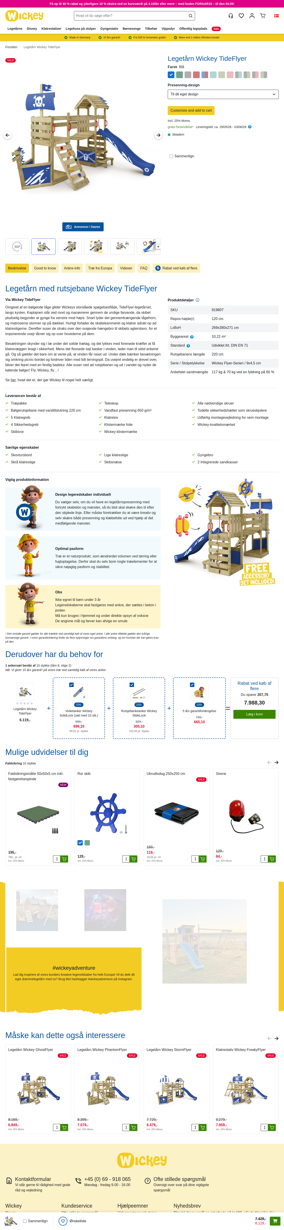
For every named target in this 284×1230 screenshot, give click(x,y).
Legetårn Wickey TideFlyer (42, 47)
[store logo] (24, 16)
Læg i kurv (254, 714)
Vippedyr (168, 28)
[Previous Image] (8, 135)
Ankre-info (72, 268)
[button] (275, 15)
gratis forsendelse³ (180, 127)
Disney (32, 28)
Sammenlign (182, 156)
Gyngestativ (109, 28)
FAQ (143, 268)
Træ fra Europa (100, 268)
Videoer (126, 268)
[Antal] (56, 859)
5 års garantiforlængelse (199, 711)
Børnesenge (132, 28)
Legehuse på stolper (81, 28)
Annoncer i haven (83, 227)
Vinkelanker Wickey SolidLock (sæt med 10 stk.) (79, 713)
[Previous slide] (269, 762)
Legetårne (15, 28)
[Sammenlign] (171, 156)
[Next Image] (158, 135)
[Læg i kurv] (64, 859)
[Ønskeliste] (72, 1221)
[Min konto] (252, 15)
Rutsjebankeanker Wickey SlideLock (139, 713)
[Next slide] (158, 246)
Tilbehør (151, 28)
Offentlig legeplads (193, 28)
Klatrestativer (51, 28)
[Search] (190, 15)
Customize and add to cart (191, 110)
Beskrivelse (17, 268)
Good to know (45, 268)
